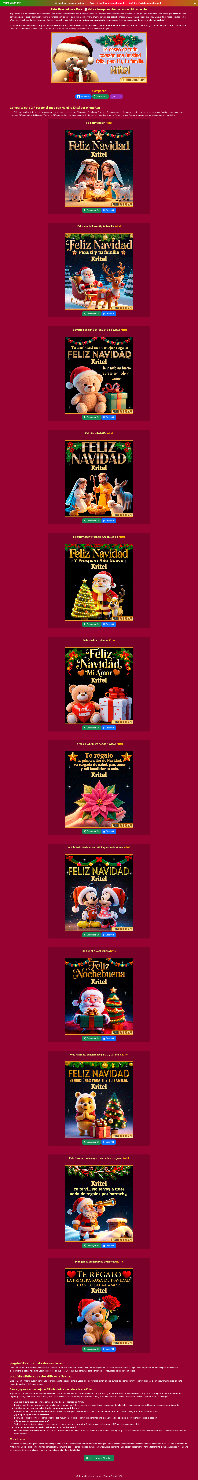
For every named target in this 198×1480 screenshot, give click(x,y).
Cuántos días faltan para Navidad (145, 3)
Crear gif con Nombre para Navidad (107, 3)
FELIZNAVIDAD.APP (12, 3)
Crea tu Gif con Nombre (99, 1458)
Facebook (83, 96)
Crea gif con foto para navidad (69, 3)
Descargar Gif (91, 210)
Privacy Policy (110, 1476)
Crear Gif (108, 210)
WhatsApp (100, 96)
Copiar (116, 96)
